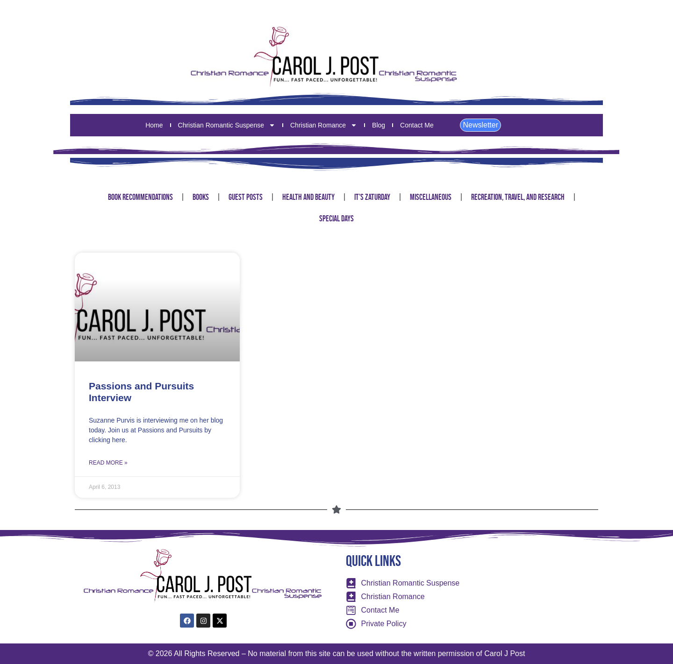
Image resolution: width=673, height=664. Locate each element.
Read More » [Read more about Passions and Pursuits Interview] (108, 462)
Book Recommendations (140, 197)
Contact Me (417, 125)
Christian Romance (323, 125)
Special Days (336, 218)
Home (154, 125)
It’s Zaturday (372, 197)
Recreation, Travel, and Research (518, 197)
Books (201, 197)
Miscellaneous (430, 197)
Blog (378, 125)
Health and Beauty (308, 197)
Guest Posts (246, 197)
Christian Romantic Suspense (226, 125)
